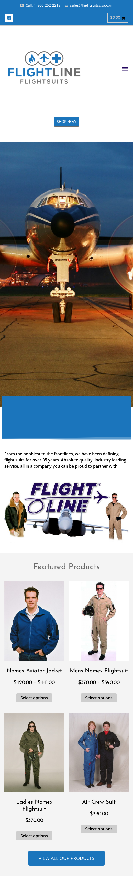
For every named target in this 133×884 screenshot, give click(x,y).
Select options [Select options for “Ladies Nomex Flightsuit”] (34, 836)
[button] (125, 68)
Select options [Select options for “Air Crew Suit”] (99, 829)
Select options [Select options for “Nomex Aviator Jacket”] (34, 698)
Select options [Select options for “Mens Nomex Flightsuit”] (99, 698)
